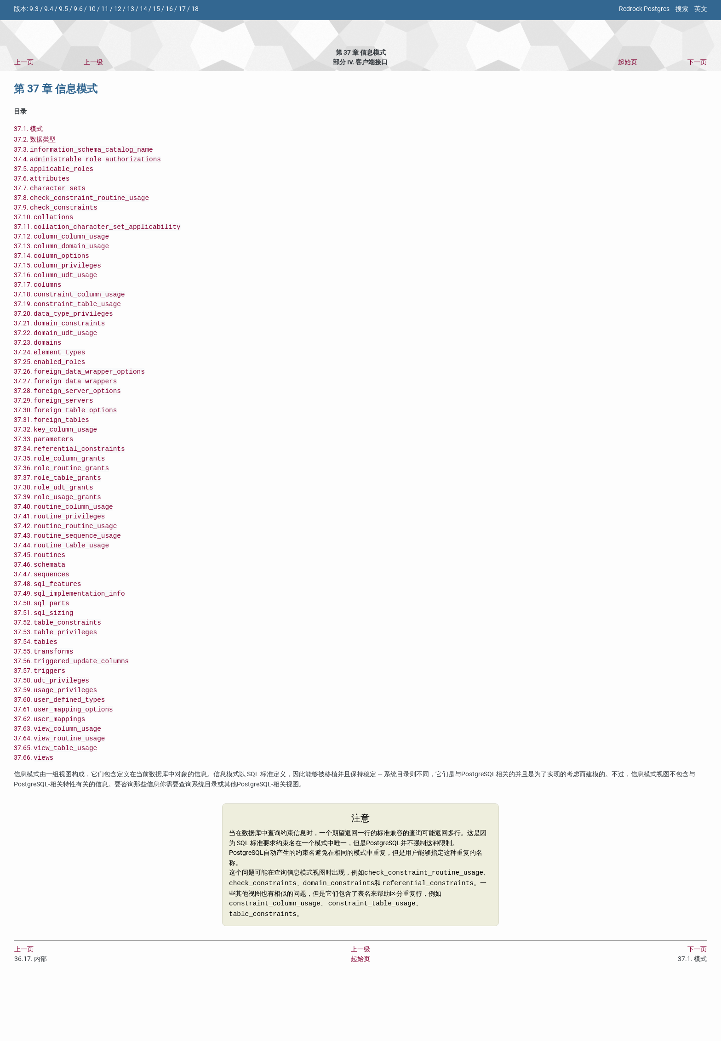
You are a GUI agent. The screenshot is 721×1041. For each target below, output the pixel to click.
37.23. (37, 362)
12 (117, 9)
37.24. (49, 372)
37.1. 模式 (28, 129)
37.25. (49, 383)
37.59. (55, 742)
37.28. (67, 415)
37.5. (53, 172)
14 (143, 9)
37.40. (63, 542)
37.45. (39, 594)
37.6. (41, 182)
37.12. (61, 246)
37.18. (69, 309)
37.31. (51, 446)
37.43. (67, 573)
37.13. (61, 256)
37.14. (51, 267)
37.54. (35, 690)
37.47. (41, 616)
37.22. (55, 351)
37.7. (50, 193)
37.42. (65, 563)
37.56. (71, 711)
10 (92, 9)
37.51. (43, 658)
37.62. (49, 774)
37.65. (55, 806)
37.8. (81, 203)
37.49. (69, 637)
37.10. (43, 224)
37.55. (43, 700)
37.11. (97, 235)
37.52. (57, 668)
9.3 (34, 9)
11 (105, 9)
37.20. (63, 330)
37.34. (69, 478)
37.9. (55, 214)
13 (130, 9)
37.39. (57, 531)
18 (195, 9)
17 (182, 9)
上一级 (93, 62)
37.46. (39, 605)
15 (156, 9)
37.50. (41, 647)
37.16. (55, 288)
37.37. (57, 510)
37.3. (83, 150)
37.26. (79, 394)
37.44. (61, 584)
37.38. (53, 520)
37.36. (61, 499)
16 (169, 9)
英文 (700, 9)
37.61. (63, 764)
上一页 (24, 62)
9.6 (78, 9)
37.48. (47, 626)
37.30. (65, 436)
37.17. (37, 298)
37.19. (67, 320)
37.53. (55, 679)
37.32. (55, 457)
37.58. (51, 732)
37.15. (57, 277)
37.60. (59, 753)
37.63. (57, 785)
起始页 (627, 62)
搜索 (681, 9)
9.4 (48, 9)
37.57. (39, 721)
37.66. (33, 816)
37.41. (59, 552)
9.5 (63, 9)
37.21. (59, 341)
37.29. (53, 425)
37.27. (65, 404)
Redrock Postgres (644, 9)
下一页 (697, 62)
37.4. (87, 161)
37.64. (59, 795)
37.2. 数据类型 (35, 139)
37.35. (59, 489)
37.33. (43, 468)
